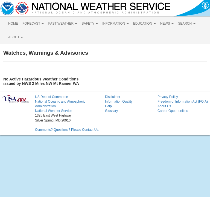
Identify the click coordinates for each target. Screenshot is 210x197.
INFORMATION (115, 23)
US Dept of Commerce (51, 97)
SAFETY (89, 23)
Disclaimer (112, 97)
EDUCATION (144, 23)
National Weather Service (53, 111)
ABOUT (15, 37)
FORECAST (33, 23)
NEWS (167, 23)
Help (108, 106)
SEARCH (186, 23)
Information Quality (119, 101)
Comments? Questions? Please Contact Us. (67, 130)
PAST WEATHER (62, 23)
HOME (13, 23)
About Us (164, 106)
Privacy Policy (168, 97)
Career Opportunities (173, 111)
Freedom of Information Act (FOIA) (183, 101)
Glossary (111, 111)
